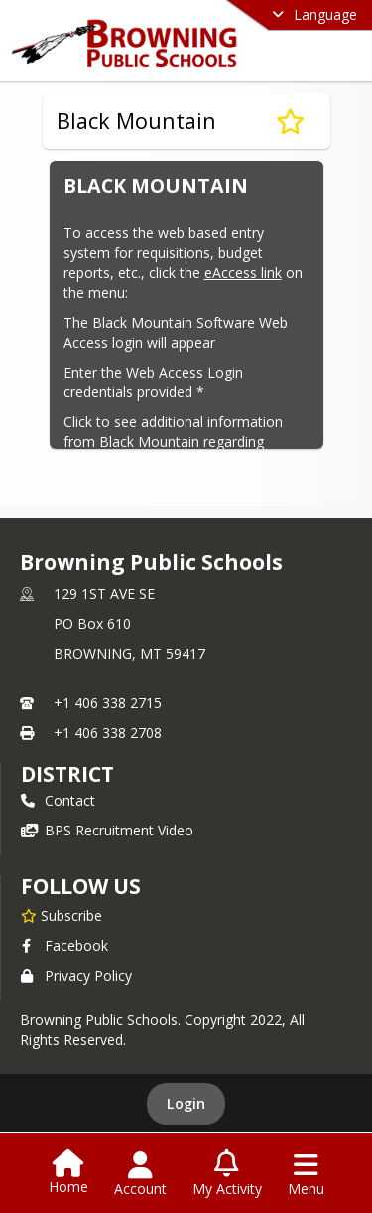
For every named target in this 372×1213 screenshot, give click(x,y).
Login (186, 1103)
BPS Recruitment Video (107, 830)
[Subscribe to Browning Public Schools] (61, 915)
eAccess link (243, 272)
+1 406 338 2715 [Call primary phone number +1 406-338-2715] (108, 702)
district (67, 774)
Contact (58, 800)
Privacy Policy (76, 975)
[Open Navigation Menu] (306, 1174)
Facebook (64, 945)
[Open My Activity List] (227, 1174)
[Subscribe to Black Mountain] (290, 121)
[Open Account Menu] (140, 1174)
